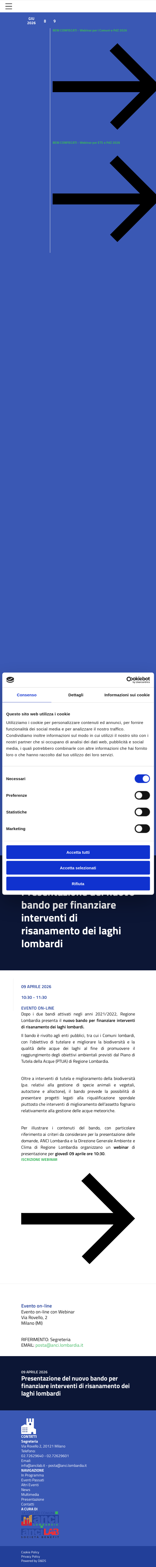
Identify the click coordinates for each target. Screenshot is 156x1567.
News (25, 1489)
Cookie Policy (30, 1552)
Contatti (27, 1504)
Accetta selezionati (78, 868)
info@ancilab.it (33, 1465)
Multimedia (30, 1494)
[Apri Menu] (8, 6)
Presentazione (32, 1499)
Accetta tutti (78, 852)
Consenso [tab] (27, 695)
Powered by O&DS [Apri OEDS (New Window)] (33, 1561)
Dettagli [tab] (76, 695)
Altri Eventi (30, 1484)
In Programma (32, 1475)
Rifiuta (78, 883)
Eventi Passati (32, 1480)
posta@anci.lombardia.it (59, 1345)
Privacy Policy (30, 1556)
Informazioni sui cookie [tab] (127, 695)
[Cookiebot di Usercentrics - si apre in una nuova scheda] (126, 679)
